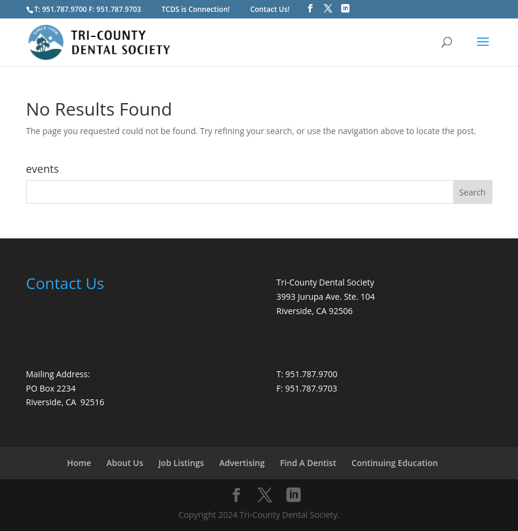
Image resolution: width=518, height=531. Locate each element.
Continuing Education (394, 462)
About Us (125, 462)
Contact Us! (269, 9)
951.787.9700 (64, 9)
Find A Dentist (308, 462)
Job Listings (181, 462)
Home (79, 462)
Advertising (241, 462)
